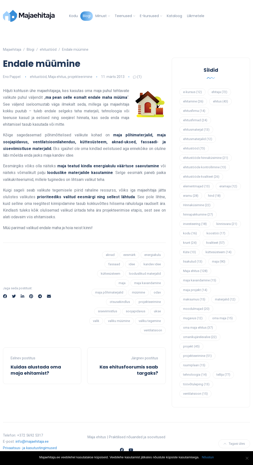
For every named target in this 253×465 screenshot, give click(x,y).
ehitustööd (38, 77)
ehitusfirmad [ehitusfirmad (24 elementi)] (195, 120)
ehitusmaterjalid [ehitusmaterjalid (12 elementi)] (197, 139)
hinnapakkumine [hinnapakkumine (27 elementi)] (198, 214)
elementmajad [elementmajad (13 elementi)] (196, 186)
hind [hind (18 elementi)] (214, 195)
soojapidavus (135, 311)
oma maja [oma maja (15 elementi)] (222, 318)
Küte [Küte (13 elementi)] (189, 252)
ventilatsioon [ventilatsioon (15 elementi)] (195, 393)
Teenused (123, 15)
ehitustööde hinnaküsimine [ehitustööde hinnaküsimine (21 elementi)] (205, 158)
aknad (110, 255)
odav (157, 292)
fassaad (114, 264)
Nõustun (208, 457)
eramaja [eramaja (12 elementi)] (228, 186)
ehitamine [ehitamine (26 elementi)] (193, 101)
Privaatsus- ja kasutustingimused (30, 448)
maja (122, 283)
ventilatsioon (153, 330)
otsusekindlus (120, 302)
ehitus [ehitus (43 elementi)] (220, 101)
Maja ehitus (57, 77)
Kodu (73, 15)
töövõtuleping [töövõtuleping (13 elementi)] (196, 384)
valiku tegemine (150, 321)
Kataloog (174, 15)
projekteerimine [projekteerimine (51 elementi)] (197, 356)
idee (132, 264)
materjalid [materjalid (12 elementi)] (225, 299)
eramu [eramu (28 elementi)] (190, 195)
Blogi (87, 15)
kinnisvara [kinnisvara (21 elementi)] (226, 224)
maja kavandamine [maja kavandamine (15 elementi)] (199, 280)
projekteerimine (80, 77)
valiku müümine (119, 321)
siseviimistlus (107, 311)
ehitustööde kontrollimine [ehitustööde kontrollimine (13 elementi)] (204, 167)
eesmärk (129, 255)
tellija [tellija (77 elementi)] (223, 374)
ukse (157, 311)
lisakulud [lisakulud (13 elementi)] (192, 261)
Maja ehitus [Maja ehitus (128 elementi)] (195, 271)
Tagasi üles (234, 443)
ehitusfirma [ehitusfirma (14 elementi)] (194, 111)
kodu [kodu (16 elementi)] (190, 233)
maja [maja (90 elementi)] (218, 261)
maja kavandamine (147, 283)
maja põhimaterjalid (109, 292)
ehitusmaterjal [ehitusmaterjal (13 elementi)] (196, 129)
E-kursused (149, 15)
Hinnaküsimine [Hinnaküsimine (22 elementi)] (197, 205)
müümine (138, 292)
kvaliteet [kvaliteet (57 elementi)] (215, 243)
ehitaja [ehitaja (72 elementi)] (219, 92)
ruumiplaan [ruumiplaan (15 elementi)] (194, 365)
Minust (101, 15)
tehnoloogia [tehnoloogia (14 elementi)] (195, 374)
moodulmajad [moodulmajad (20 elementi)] (196, 309)
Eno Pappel (12, 77)
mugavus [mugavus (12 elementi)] (193, 318)
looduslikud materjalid (145, 273)
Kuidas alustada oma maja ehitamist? (36, 370)
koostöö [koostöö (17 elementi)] (216, 233)
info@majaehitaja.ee (32, 441)
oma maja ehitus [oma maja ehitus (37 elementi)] (198, 327)
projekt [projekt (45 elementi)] (191, 346)
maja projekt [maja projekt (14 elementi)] (195, 290)
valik (96, 321)
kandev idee (152, 264)
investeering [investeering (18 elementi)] (195, 224)
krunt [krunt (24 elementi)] (190, 243)
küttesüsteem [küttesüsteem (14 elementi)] (219, 252)
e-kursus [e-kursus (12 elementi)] (192, 92)
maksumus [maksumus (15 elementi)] (194, 299)
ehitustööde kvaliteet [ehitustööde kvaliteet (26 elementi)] (201, 176)
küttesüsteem (110, 273)
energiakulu (152, 255)
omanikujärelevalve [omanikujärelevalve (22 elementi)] (200, 337)
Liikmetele (195, 15)
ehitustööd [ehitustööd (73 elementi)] (194, 148)
